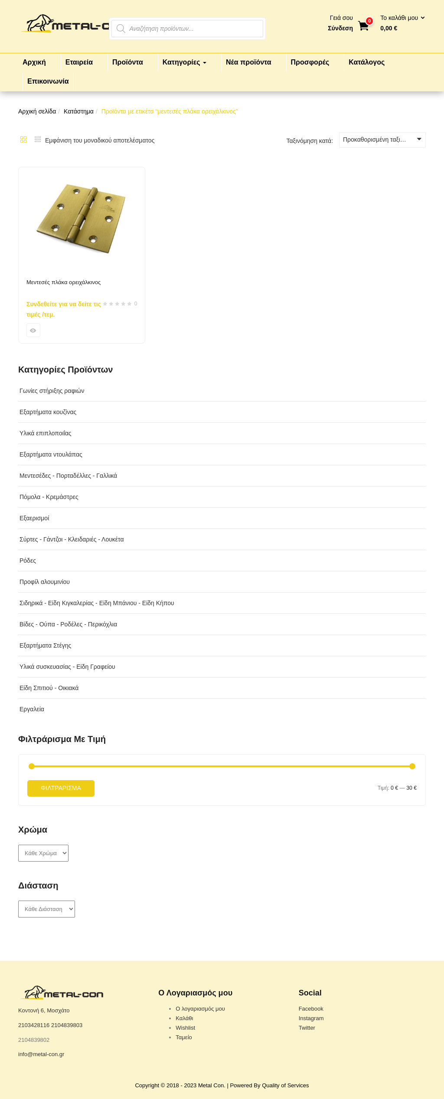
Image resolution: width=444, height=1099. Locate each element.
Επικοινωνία (48, 81)
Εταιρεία (79, 62)
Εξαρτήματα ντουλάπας (51, 454)
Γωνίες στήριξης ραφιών (52, 390)
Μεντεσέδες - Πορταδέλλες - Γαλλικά (68, 475)
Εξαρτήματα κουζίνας (48, 411)
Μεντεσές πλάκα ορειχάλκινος (63, 282)
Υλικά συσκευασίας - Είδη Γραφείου (67, 666)
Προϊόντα (127, 62)
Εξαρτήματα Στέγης (45, 645)
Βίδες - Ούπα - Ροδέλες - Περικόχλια (68, 624)
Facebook (311, 1008)
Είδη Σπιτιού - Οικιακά (49, 687)
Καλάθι (184, 1018)
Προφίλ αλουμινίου (45, 581)
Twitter (307, 1027)
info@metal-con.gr (41, 1054)
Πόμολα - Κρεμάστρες (49, 496)
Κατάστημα (79, 111)
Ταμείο (184, 1037)
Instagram (311, 1018)
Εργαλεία (32, 709)
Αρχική (34, 62)
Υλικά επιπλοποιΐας (46, 433)
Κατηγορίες (184, 62)
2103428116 (33, 1025)
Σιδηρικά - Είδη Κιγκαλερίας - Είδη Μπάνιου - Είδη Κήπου (97, 603)
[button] (400, 23)
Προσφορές (310, 62)
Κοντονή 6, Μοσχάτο (43, 1010)
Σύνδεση (340, 28)
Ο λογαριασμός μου (200, 1008)
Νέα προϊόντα (248, 62)
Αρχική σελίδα (37, 111)
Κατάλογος (367, 62)
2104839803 (66, 1025)
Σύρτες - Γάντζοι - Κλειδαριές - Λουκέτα (72, 539)
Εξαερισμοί (34, 518)
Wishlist (185, 1027)
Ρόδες (28, 560)
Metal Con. (211, 1085)
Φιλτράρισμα (61, 788)
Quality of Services (285, 1085)
